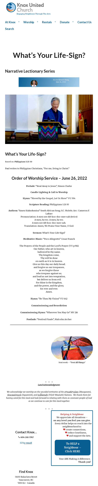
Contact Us (84, 22)
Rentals (47, 22)
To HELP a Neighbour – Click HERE (72, 447)
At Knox (10, 22)
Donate (65, 22)
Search (9, 29)
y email (28, 443)
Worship (28, 22)
